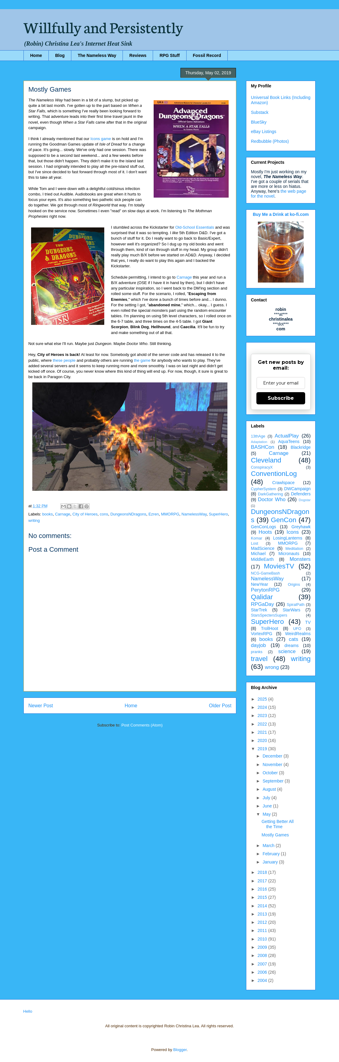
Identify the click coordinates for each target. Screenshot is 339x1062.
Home (36, 55)
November (272, 764)
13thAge (258, 436)
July (266, 797)
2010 (263, 939)
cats (293, 639)
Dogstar (305, 500)
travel (259, 659)
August (269, 789)
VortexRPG (261, 633)
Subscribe (281, 398)
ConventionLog (274, 473)
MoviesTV (279, 566)
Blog (60, 55)
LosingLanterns (287, 538)
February (271, 853)
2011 (263, 930)
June (267, 806)
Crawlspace (283, 482)
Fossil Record (207, 55)
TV (308, 622)
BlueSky (258, 122)
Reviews (137, 55)
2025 (263, 699)
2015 (263, 897)
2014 (263, 905)
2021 (263, 732)
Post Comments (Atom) (141, 725)
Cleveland (266, 460)
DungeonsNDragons (128, 514)
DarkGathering (270, 494)
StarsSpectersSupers (269, 615)
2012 (263, 922)
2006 (263, 972)
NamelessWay (193, 514)
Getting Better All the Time (278, 824)
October (270, 772)
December (272, 756)
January (270, 862)
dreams (291, 645)
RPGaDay (262, 604)
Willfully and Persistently (103, 26)
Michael (258, 553)
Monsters (300, 559)
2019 (263, 748)
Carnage (184, 277)
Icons (293, 532)
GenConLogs (263, 526)
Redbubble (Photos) (270, 141)
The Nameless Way (97, 55)
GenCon (283, 520)
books (47, 514)
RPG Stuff (169, 55)
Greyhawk (301, 526)
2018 (263, 872)
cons (104, 514)
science (287, 651)
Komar (256, 538)
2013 (263, 914)
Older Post (220, 705)
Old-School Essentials (194, 227)
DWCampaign (297, 488)
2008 (263, 955)
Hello (27, 1011)
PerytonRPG (265, 590)
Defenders (301, 493)
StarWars (291, 609)
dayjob (258, 645)
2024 (263, 707)
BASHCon (262, 447)
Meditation (294, 549)
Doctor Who (272, 499)
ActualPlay (287, 436)
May (267, 814)
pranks (256, 652)
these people (64, 360)
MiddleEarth (262, 559)
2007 (263, 964)
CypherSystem (263, 489)
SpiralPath (296, 605)
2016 (263, 889)
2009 (263, 947)
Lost (254, 543)
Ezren (153, 514)
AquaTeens (288, 441)
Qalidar (262, 597)
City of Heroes (85, 514)
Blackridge (301, 447)
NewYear (259, 584)
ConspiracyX (262, 467)
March (269, 845)
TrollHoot (269, 628)
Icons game (101, 138)
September (273, 781)
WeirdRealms (298, 633)
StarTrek (259, 609)
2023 (263, 715)
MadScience (262, 548)
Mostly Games (275, 834)
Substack (260, 112)
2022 (263, 724)
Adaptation (259, 442)
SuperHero (218, 514)
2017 (263, 880)
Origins (294, 584)
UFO (297, 629)
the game (142, 360)
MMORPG (170, 514)
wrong (272, 667)
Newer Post (40, 705)
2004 (263, 980)
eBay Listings (263, 131)
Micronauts (288, 553)
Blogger (180, 1049)
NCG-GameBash (265, 573)
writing (34, 520)
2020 (263, 740)
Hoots (265, 532)
